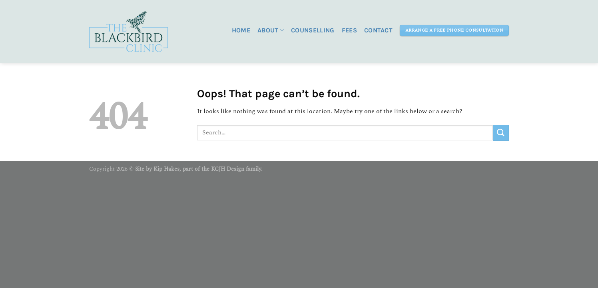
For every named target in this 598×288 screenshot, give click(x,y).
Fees (349, 30)
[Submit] (501, 132)
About (270, 30)
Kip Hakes (166, 169)
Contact (378, 30)
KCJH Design (227, 169)
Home (241, 30)
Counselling (313, 30)
